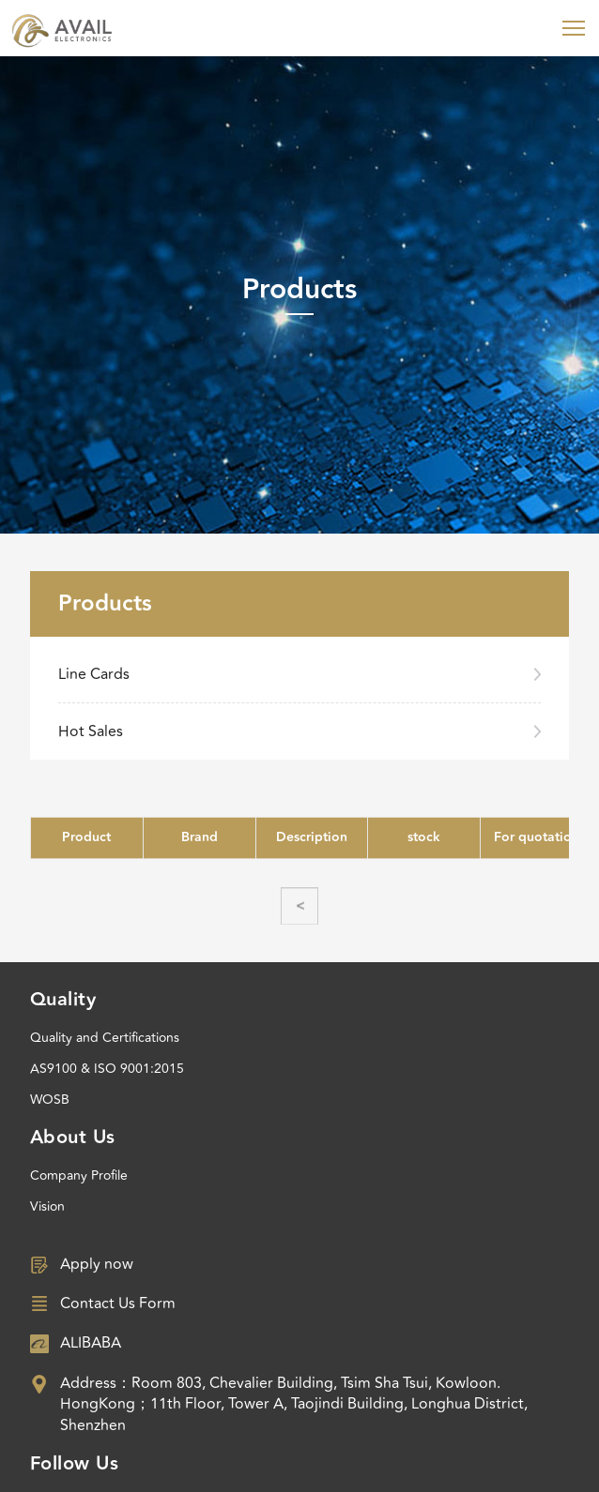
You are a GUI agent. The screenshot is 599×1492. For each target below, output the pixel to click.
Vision (47, 1206)
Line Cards (94, 674)
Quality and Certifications (104, 1037)
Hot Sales (90, 731)
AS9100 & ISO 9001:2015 (107, 1068)
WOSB (49, 1099)
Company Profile (79, 1175)
